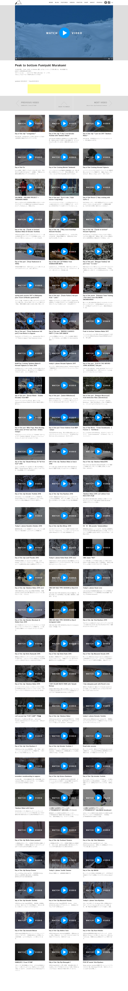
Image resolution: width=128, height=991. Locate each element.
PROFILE (99, 3)
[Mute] (109, 59)
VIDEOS (72, 3)
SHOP (86, 3)
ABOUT (92, 3)
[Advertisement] (64, 88)
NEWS (51, 3)
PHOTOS (79, 3)
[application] (64, 32)
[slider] (63, 58)
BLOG (57, 3)
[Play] (16, 59)
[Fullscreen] (111, 59)
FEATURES (64, 3)
